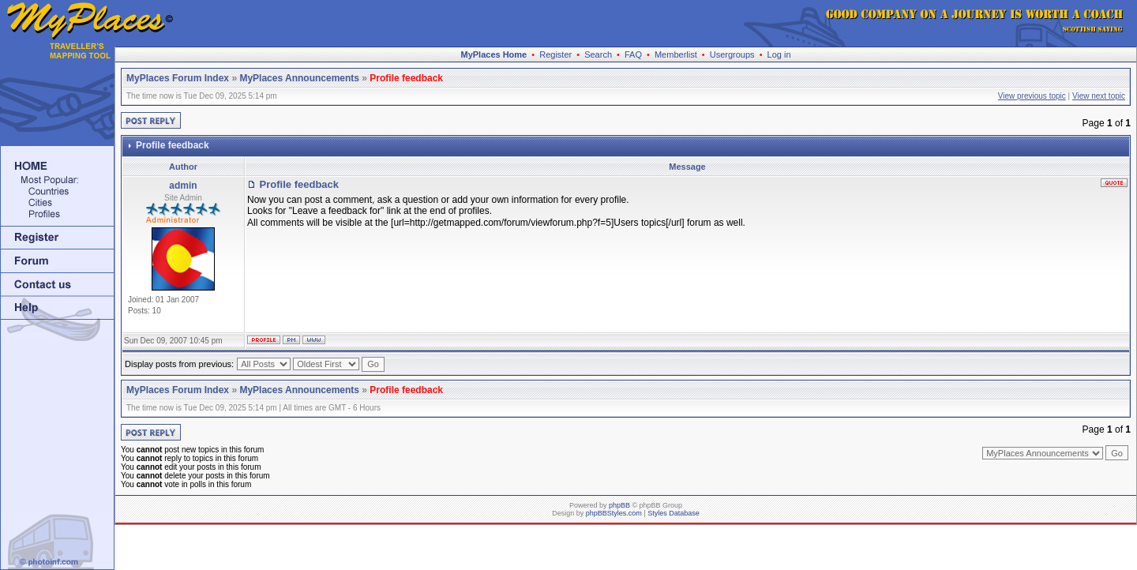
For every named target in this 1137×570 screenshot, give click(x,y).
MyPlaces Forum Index (177, 78)
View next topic (1098, 96)
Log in (779, 54)
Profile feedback (406, 78)
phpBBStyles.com (614, 513)
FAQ (633, 54)
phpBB (619, 505)
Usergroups (732, 54)
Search (598, 54)
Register (555, 54)
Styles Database (673, 513)
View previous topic (1032, 96)
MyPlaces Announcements (299, 78)
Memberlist (676, 54)
